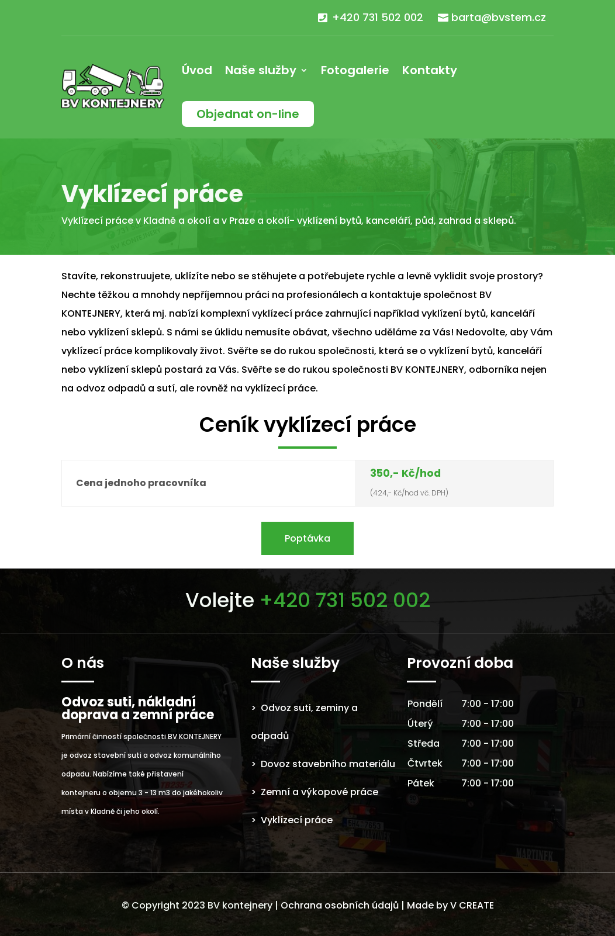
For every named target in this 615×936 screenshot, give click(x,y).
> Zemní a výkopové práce (314, 792)
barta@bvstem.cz (498, 17)
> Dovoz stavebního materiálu (323, 764)
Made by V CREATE (450, 905)
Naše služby (260, 70)
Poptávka (307, 538)
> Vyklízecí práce (292, 820)
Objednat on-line (247, 114)
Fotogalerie (355, 70)
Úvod (197, 70)
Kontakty (429, 70)
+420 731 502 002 (377, 17)
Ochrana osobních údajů (340, 905)
